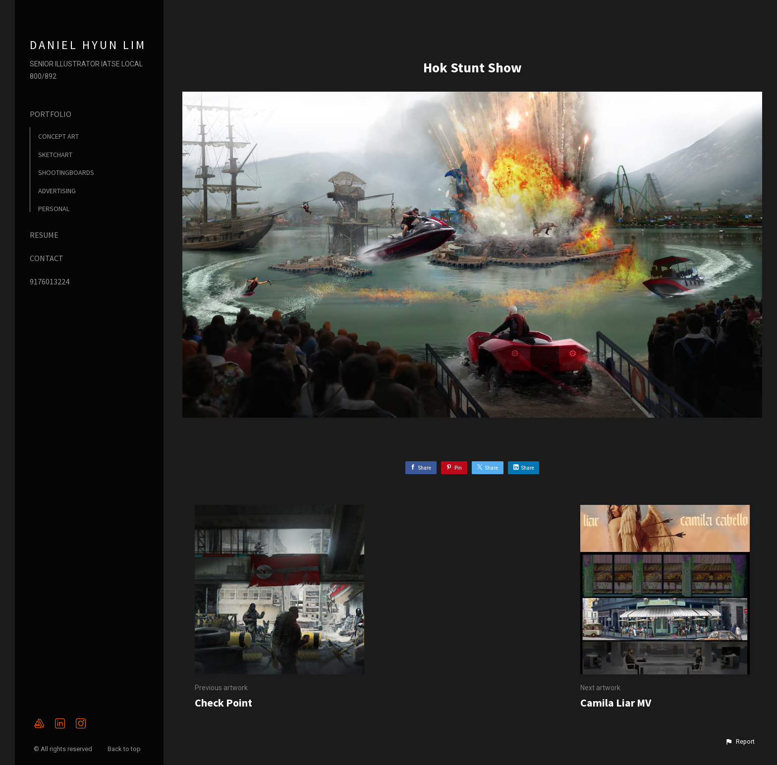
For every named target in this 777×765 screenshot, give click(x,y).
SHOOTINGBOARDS (66, 172)
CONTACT (46, 258)
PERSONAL (53, 208)
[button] (740, 741)
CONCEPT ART (58, 136)
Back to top (125, 749)
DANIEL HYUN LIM (88, 45)
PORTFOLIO (50, 114)
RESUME (44, 235)
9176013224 (49, 281)
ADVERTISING (57, 190)
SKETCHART (55, 154)
